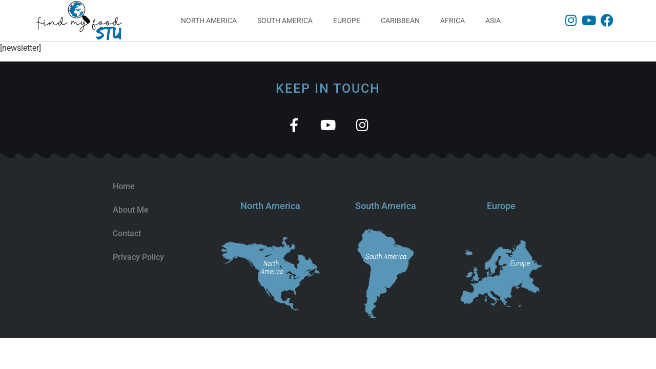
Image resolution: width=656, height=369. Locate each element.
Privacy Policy (138, 257)
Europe (346, 20)
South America (285, 20)
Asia (493, 20)
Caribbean (400, 20)
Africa (452, 20)
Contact (127, 233)
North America (209, 20)
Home (124, 186)
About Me (131, 210)
